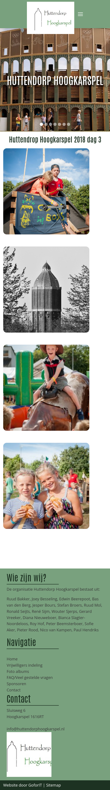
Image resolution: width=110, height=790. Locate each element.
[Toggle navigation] (80, 14)
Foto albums (18, 671)
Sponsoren (16, 683)
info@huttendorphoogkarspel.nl (36, 728)
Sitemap (53, 785)
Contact (14, 689)
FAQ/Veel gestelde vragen (30, 677)
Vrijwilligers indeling (24, 665)
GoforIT (35, 785)
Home (12, 658)
